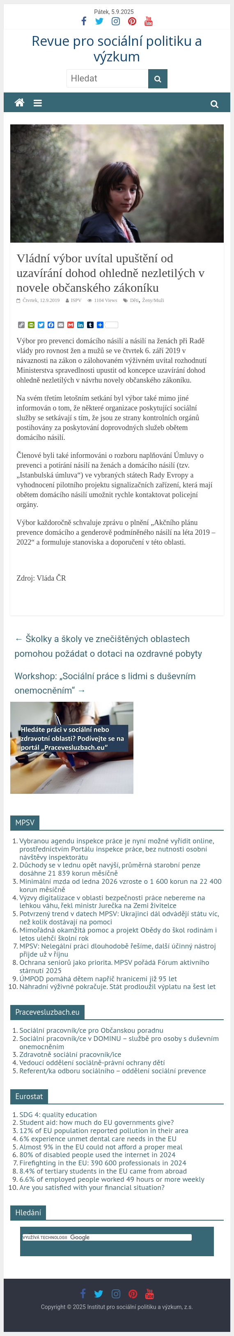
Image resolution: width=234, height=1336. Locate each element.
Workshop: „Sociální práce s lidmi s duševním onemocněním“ (105, 683)
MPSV (24, 822)
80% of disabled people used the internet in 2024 (97, 1154)
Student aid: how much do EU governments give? (96, 1122)
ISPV (76, 300)
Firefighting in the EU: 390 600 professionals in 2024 (102, 1162)
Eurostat (29, 1096)
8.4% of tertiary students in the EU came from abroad (103, 1171)
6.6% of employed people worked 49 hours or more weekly (111, 1179)
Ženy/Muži (153, 300)
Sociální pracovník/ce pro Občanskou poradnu (91, 1030)
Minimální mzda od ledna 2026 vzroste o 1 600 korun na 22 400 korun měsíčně (120, 885)
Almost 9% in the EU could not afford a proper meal (100, 1146)
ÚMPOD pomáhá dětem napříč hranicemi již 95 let (98, 978)
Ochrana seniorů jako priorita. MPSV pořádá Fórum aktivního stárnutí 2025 (114, 966)
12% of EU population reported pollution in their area (103, 1130)
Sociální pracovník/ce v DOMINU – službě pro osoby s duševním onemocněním (119, 1042)
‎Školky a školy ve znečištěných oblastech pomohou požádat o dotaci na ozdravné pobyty (108, 646)
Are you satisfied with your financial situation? (92, 1187)
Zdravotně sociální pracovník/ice (70, 1054)
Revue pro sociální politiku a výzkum (117, 48)
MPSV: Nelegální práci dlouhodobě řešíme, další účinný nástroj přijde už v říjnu (117, 950)
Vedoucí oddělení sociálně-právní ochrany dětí (92, 1062)
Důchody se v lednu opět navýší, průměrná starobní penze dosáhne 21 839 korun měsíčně (109, 869)
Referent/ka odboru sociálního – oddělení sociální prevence (112, 1070)
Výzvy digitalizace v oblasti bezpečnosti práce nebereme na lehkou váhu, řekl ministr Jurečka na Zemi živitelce (112, 901)
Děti (134, 300)
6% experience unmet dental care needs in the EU (98, 1138)
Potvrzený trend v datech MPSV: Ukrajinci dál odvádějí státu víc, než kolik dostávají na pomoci (118, 917)
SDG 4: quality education (58, 1114)
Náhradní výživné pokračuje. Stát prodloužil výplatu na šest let (117, 986)
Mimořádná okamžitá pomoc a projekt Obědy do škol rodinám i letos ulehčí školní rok (118, 934)
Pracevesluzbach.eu (47, 1012)
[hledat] (107, 1237)
